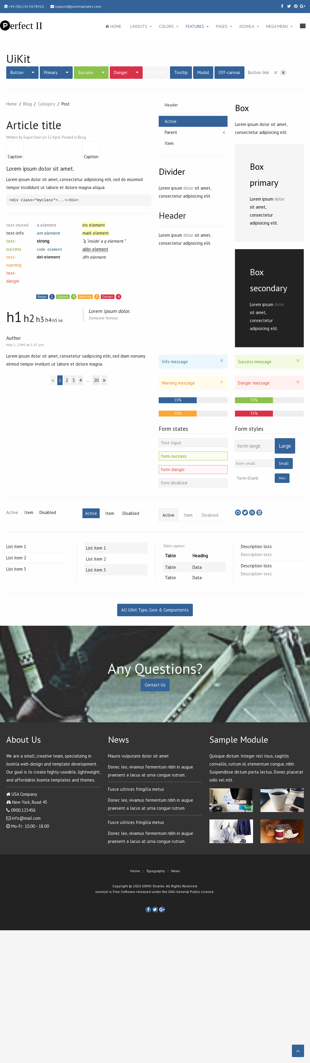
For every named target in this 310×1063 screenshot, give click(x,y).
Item (169, 143)
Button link (258, 72)
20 (96, 380)
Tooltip (181, 72)
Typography (155, 871)
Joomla (246, 26)
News (175, 871)
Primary (51, 72)
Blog (27, 104)
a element (46, 225)
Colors (166, 26)
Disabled (156, 72)
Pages (222, 26)
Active (171, 121)
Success (85, 72)
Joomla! (102, 891)
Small (284, 463)
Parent (171, 132)
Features (195, 26)
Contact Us (155, 685)
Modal (203, 72)
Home (113, 26)
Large (285, 446)
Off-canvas (229, 72)
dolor (188, 188)
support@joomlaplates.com (75, 6)
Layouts (138, 26)
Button (16, 72)
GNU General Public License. (191, 891)
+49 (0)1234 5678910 (24, 6)
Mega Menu (277, 26)
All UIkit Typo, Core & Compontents (155, 610)
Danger (121, 72)
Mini (282, 478)
